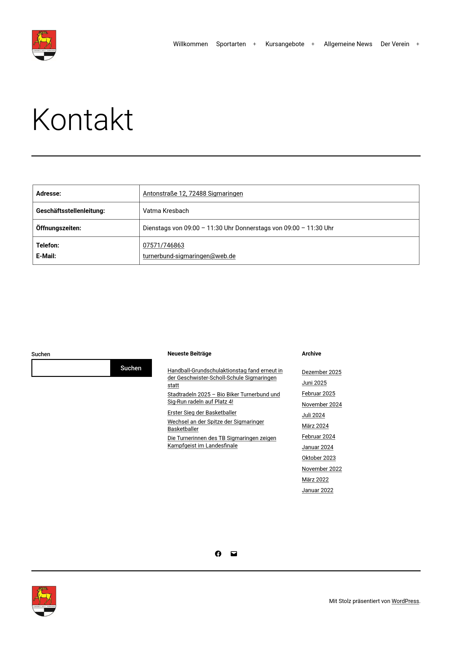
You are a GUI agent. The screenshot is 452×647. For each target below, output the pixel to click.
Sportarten (231, 44)
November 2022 (322, 468)
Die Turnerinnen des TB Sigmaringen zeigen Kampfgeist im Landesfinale (222, 442)
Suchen (40, 354)
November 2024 (322, 404)
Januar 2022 (317, 490)
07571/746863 (163, 245)
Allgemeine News (348, 44)
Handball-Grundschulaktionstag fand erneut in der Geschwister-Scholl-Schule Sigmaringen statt (225, 378)
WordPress (405, 601)
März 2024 (315, 425)
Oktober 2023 (319, 457)
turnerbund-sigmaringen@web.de (189, 256)
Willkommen (190, 44)
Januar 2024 (317, 447)
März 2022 (315, 479)
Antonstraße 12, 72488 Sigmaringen (193, 193)
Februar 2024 (318, 436)
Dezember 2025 (322, 372)
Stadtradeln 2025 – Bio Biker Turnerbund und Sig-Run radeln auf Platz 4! (224, 398)
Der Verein (395, 44)
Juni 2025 (314, 382)
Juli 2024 (313, 415)
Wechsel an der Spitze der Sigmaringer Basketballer (216, 425)
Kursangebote (285, 44)
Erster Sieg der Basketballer (202, 412)
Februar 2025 (318, 393)
